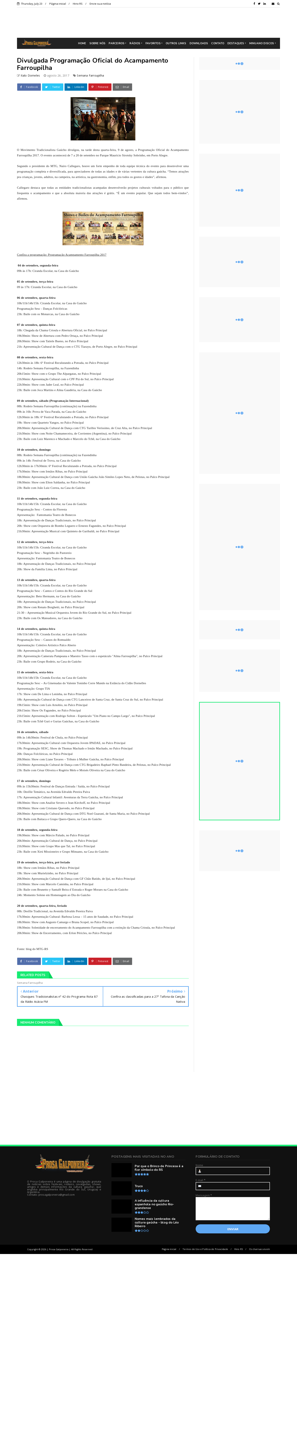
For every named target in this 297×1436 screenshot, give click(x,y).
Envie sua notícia (100, 3)
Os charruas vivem (259, 1249)
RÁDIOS (134, 43)
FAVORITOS (153, 43)
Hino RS (78, 3)
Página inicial (57, 3)
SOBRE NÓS (97, 43)
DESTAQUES (235, 43)
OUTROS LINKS (176, 43)
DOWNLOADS (199, 43)
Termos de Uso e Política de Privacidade (205, 1249)
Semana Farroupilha (90, 75)
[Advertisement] (151, 22)
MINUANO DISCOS (261, 43)
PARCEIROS (116, 43)
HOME (82, 43)
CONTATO (217, 43)
